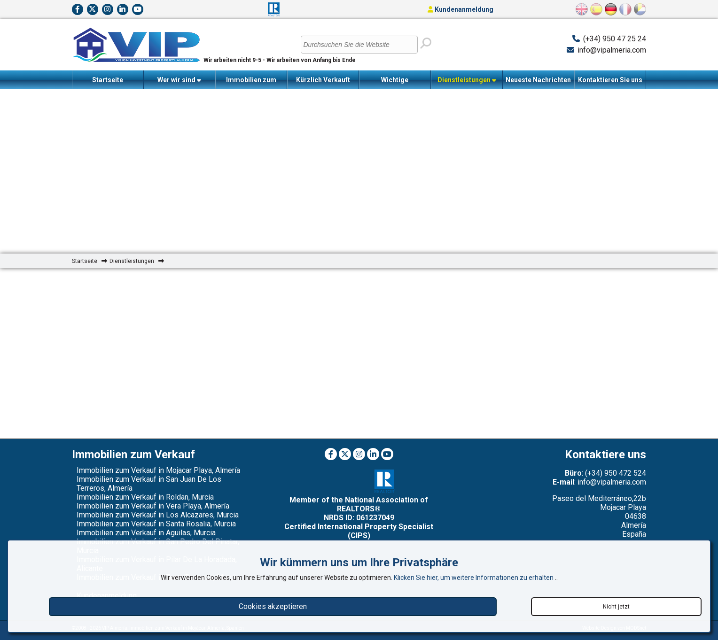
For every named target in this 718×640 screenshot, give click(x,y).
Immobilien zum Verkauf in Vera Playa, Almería (153, 505)
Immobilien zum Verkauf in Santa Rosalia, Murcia (156, 523)
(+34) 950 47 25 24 (614, 38)
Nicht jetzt (616, 606)
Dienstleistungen (466, 80)
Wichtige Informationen (395, 82)
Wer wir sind (179, 80)
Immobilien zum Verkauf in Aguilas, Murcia (146, 532)
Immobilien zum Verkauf (251, 82)
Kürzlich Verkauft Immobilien (323, 82)
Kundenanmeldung (460, 9)
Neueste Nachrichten (538, 80)
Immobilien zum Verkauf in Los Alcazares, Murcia (158, 514)
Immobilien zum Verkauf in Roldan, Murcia (145, 497)
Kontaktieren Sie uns (610, 80)
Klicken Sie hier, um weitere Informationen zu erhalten (474, 577)
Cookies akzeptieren (273, 606)
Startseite (107, 80)
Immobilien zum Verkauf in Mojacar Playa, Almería (158, 470)
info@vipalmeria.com (612, 50)
